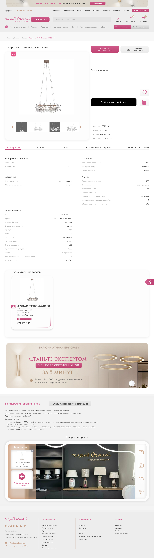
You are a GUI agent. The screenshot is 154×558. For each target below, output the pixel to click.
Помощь (126, 11)
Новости (106, 11)
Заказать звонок (140, 10)
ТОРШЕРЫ (44, 27)
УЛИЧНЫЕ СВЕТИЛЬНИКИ (88, 27)
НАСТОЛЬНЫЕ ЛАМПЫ (60, 27)
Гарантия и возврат (48, 531)
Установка (118, 528)
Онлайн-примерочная (49, 548)
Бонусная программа (49, 525)
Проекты (96, 11)
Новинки (116, 11)
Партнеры (82, 528)
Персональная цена (24, 319)
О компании (55, 11)
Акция (87, 11)
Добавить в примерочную (135, 49)
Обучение (118, 525)
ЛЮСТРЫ (34, 27)
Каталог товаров (47, 536)
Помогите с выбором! (113, 102)
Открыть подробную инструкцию (70, 403)
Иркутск (8, 11)
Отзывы (81, 534)
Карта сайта (83, 539)
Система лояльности (18, 27)
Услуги (79, 11)
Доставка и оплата (48, 539)
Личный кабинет (47, 528)
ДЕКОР (104, 27)
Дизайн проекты (47, 542)
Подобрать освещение (65, 19)
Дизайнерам (68, 11)
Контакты (82, 531)
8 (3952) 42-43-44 (24, 11)
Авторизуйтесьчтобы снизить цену (105, 49)
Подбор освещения (140, 27)
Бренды (44, 545)
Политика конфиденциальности (90, 536)
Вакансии (82, 525)
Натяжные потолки (122, 27)
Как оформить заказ (49, 534)
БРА (73, 27)
